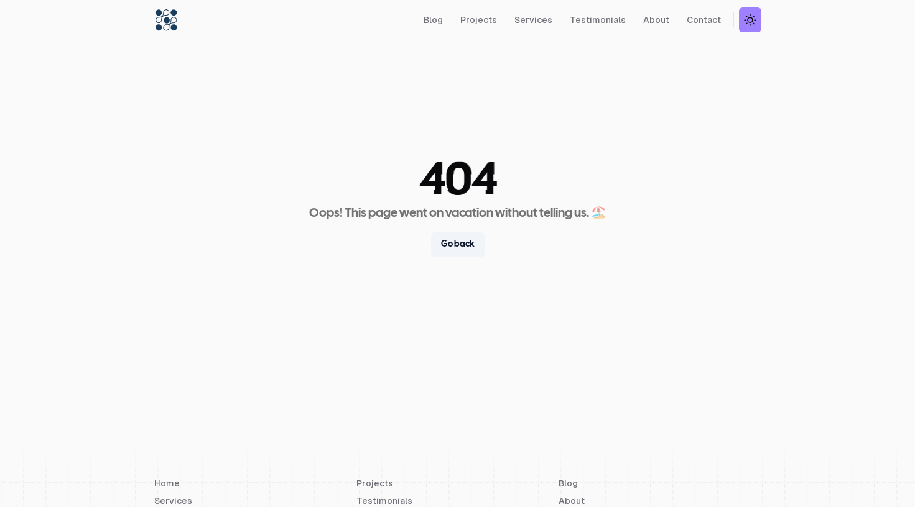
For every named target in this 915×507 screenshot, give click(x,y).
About (656, 20)
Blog (433, 20)
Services (533, 20)
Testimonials (598, 20)
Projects (478, 20)
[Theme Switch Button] (750, 19)
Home (167, 483)
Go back (458, 244)
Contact (704, 20)
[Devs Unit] (166, 19)
